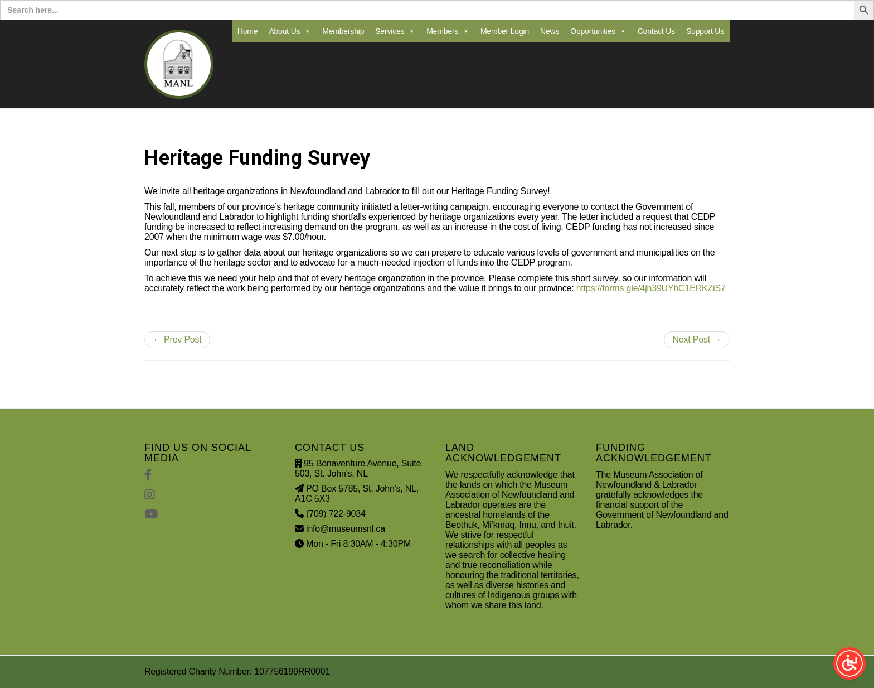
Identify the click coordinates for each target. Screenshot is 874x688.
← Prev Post (177, 339)
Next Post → (696, 339)
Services (395, 31)
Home (247, 31)
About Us (290, 31)
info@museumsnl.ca (345, 528)
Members (447, 31)
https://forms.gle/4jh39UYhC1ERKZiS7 (651, 288)
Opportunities (598, 31)
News (549, 31)
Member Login (504, 31)
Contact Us (656, 31)
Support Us (705, 31)
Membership (343, 31)
